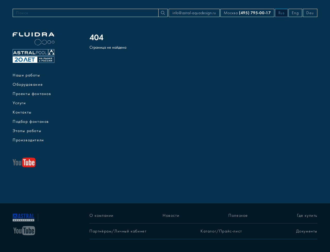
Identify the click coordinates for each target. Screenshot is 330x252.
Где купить (307, 215)
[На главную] (23, 217)
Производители (28, 140)
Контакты (22, 112)
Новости (171, 215)
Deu (310, 13)
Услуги (19, 103)
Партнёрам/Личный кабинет (117, 231)
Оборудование (28, 84)
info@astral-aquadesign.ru (194, 13)
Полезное (238, 215)
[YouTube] (24, 230)
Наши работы (26, 75)
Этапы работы (27, 130)
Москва (247, 12)
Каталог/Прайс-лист (221, 231)
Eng (295, 13)
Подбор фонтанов (31, 121)
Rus (281, 13)
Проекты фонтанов (32, 93)
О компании (101, 215)
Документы (306, 231)
